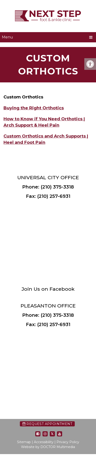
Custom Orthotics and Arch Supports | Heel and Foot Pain (46, 139)
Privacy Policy (68, 442)
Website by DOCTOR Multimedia (48, 447)
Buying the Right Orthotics (34, 108)
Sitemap (24, 442)
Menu (7, 37)
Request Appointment (47, 424)
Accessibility (43, 442)
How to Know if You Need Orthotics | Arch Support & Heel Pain (44, 122)
